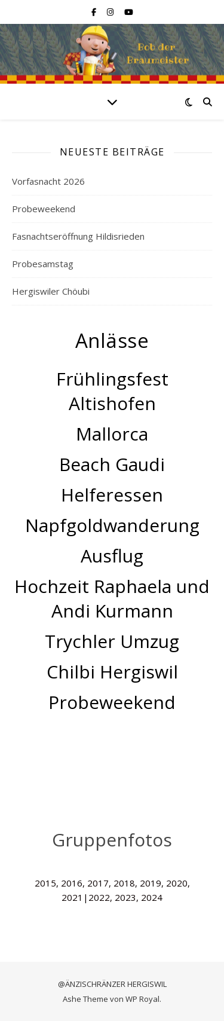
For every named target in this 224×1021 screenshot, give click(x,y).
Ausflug (112, 555)
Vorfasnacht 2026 (48, 181)
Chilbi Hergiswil (112, 671)
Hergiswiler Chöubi (51, 291)
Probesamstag (42, 264)
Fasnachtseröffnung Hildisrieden (78, 236)
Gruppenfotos (112, 839)
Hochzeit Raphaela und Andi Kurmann (112, 598)
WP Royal (142, 999)
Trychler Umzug (112, 641)
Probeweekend (43, 209)
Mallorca (112, 433)
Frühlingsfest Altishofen (112, 390)
